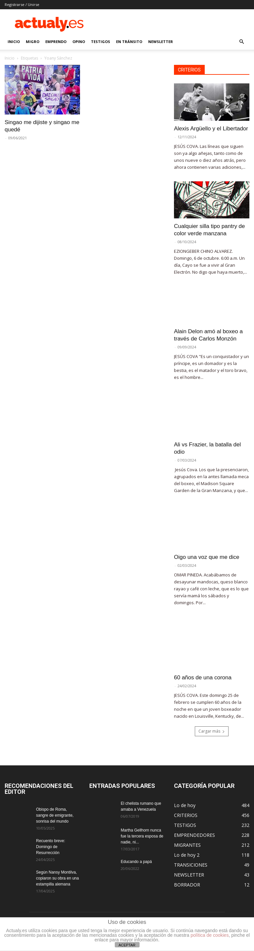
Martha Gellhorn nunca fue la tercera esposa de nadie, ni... (142, 836)
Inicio (10, 58)
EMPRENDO (55, 41)
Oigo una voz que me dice (206, 557)
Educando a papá (136, 861)
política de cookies (209, 935)
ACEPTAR (126, 945)
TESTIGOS (100, 41)
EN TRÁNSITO (129, 41)
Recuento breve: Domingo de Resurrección (50, 846)
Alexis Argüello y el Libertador (211, 128)
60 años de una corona (203, 677)
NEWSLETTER (160, 41)
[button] (241, 42)
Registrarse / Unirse (22, 4)
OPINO (78, 41)
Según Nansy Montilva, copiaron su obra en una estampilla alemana (57, 878)
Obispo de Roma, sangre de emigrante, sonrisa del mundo (54, 815)
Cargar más (211, 731)
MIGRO (32, 41)
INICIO (14, 41)
